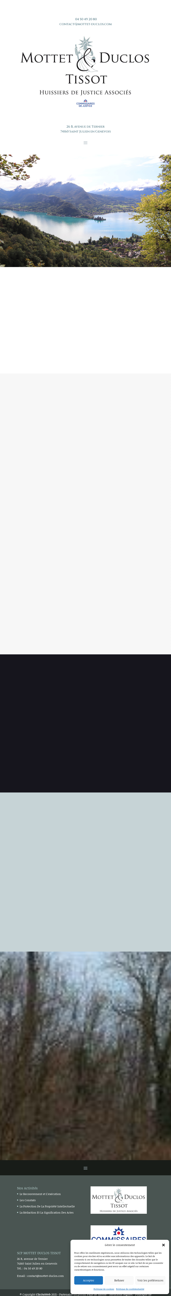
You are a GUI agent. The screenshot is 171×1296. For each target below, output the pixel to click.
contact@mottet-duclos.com (85, 24)
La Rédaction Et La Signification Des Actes (47, 1212)
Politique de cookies (104, 1289)
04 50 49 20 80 (86, 19)
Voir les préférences (150, 1280)
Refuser (119, 1280)
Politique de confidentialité (130, 1289)
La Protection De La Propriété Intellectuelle (47, 1206)
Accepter (88, 1280)
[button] (163, 1245)
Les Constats (28, 1200)
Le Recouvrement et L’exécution (40, 1194)
